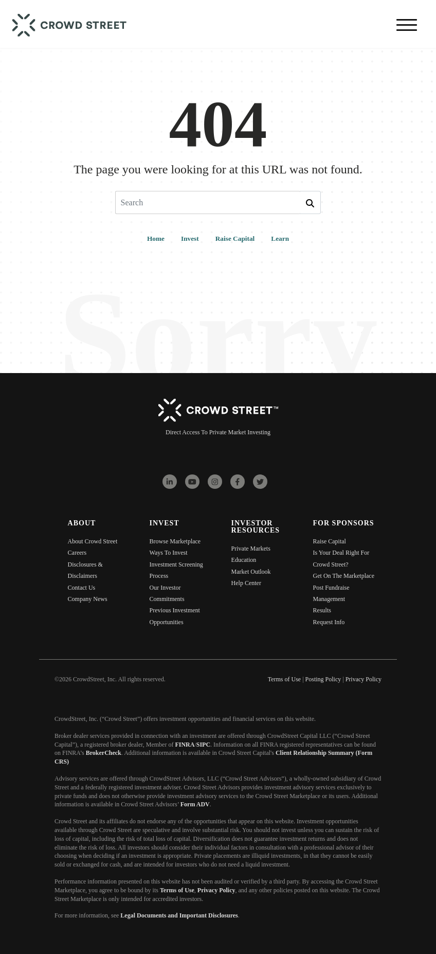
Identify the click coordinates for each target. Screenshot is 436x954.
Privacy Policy (216, 890)
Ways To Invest (169, 552)
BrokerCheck (103, 752)
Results (322, 610)
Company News (87, 599)
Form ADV (195, 804)
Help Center (246, 583)
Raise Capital (235, 238)
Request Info (329, 622)
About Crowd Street (93, 541)
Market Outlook (251, 571)
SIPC (203, 744)
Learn (280, 238)
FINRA (184, 744)
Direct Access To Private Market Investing (218, 432)
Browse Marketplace (175, 541)
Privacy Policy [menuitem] (364, 679)
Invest (190, 238)
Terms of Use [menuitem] (284, 679)
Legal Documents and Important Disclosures (179, 915)
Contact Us (82, 587)
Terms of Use (177, 890)
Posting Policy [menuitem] (323, 679)
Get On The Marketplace (343, 575)
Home (156, 238)
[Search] (207, 202)
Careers (77, 552)
